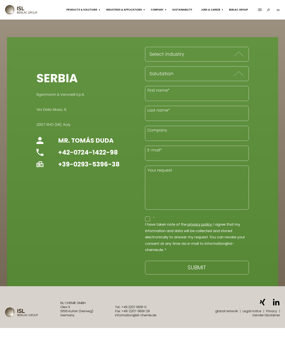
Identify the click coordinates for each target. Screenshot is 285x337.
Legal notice (252, 311)
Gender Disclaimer (266, 315)
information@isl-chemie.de (135, 315)
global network (226, 311)
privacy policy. (200, 224)
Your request (160, 170)
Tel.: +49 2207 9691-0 (130, 307)
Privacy (271, 311)
